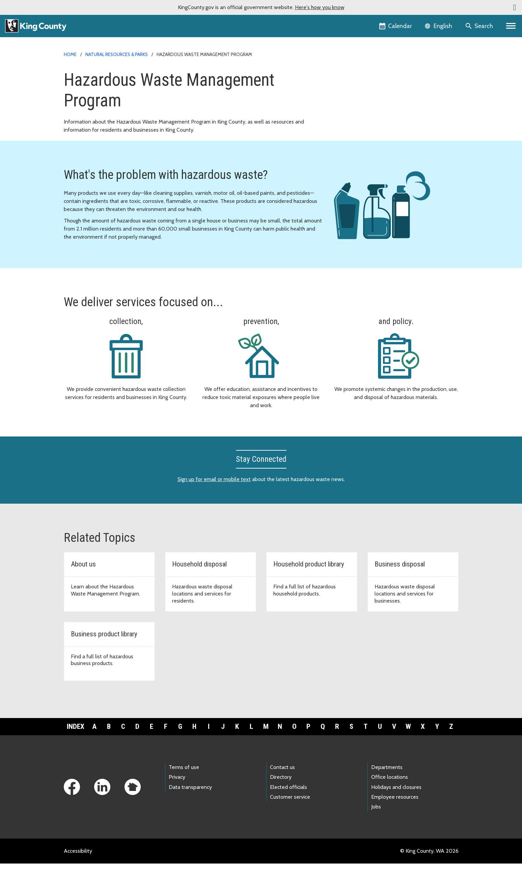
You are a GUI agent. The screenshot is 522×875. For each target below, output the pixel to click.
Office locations (389, 788)
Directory (281, 788)
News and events (358, 107)
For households (355, 75)
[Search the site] (479, 26)
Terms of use (184, 778)
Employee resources (394, 808)
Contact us (282, 778)
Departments (387, 778)
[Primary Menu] (511, 26)
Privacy (177, 788)
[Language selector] (439, 26)
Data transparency (190, 798)
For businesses (355, 85)
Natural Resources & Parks (116, 54)
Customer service (290, 808)
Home (70, 54)
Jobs (376, 818)
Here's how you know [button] (320, 7)
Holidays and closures (396, 798)
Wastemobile (353, 118)
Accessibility (78, 862)
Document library (358, 96)
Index (75, 738)
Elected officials (288, 798)
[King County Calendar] (396, 26)
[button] (514, 7)
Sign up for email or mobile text (214, 490)
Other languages (357, 139)
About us (348, 129)
